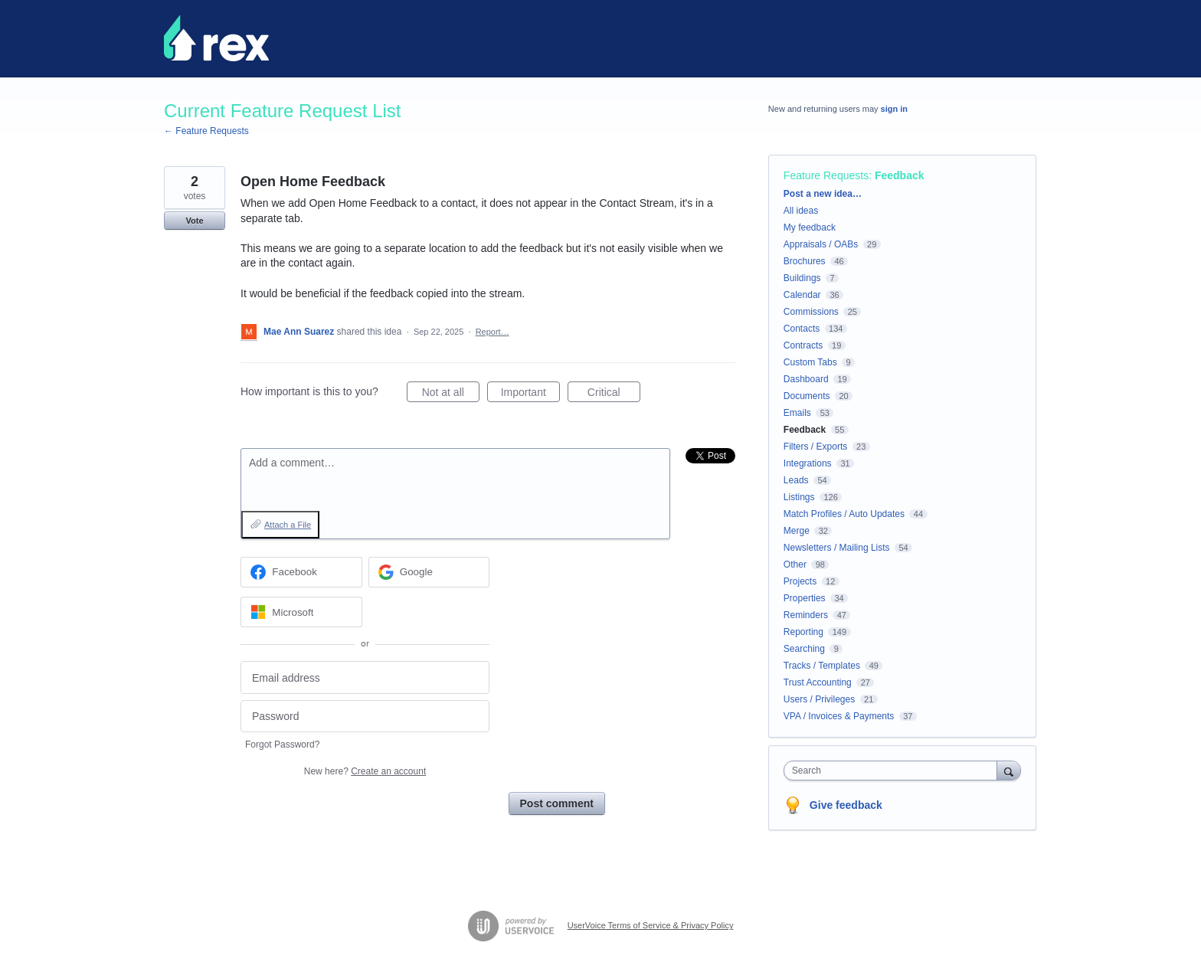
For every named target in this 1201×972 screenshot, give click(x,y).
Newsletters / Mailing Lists (837, 547)
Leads (796, 480)
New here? (365, 771)
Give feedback (846, 805)
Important (530, 394)
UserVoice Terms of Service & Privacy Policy (651, 925)
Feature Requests (826, 175)
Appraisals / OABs (821, 244)
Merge (797, 530)
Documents (807, 396)
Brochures (805, 261)
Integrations (808, 463)
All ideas (801, 210)
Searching (804, 648)
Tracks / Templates (822, 665)
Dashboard (806, 379)
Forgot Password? (282, 744)
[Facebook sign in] (301, 572)
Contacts (802, 328)
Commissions (811, 311)
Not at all (450, 394)
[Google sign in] (429, 572)
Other (795, 564)
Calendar (802, 295)
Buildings (802, 278)
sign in (894, 108)
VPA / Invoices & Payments (839, 716)
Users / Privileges (819, 699)
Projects (800, 581)
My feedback (810, 227)
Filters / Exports (815, 446)
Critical (613, 394)
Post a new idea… (823, 193)
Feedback (899, 175)
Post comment (557, 803)
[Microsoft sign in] (301, 612)
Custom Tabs (810, 362)
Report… (492, 331)
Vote (194, 220)
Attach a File (287, 524)
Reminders (806, 615)
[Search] (1008, 770)
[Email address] (365, 677)
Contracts (803, 345)
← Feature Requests (206, 131)
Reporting (803, 632)
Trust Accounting (818, 682)
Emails (797, 412)
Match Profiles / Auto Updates (844, 514)
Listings (799, 497)
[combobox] (894, 770)
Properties (805, 598)
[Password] (365, 716)
